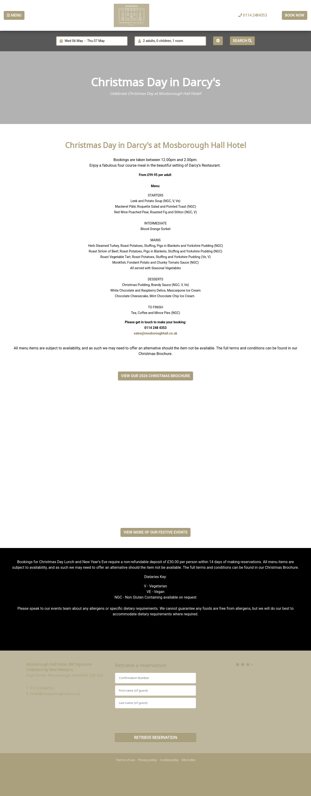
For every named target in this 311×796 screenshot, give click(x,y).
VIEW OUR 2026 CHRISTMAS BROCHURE (155, 376)
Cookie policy (169, 760)
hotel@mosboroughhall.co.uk (55, 693)
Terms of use (125, 760)
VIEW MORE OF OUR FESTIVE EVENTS (155, 532)
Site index (188, 760)
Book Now (294, 15)
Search (242, 40)
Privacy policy (147, 760)
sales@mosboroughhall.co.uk (155, 333)
